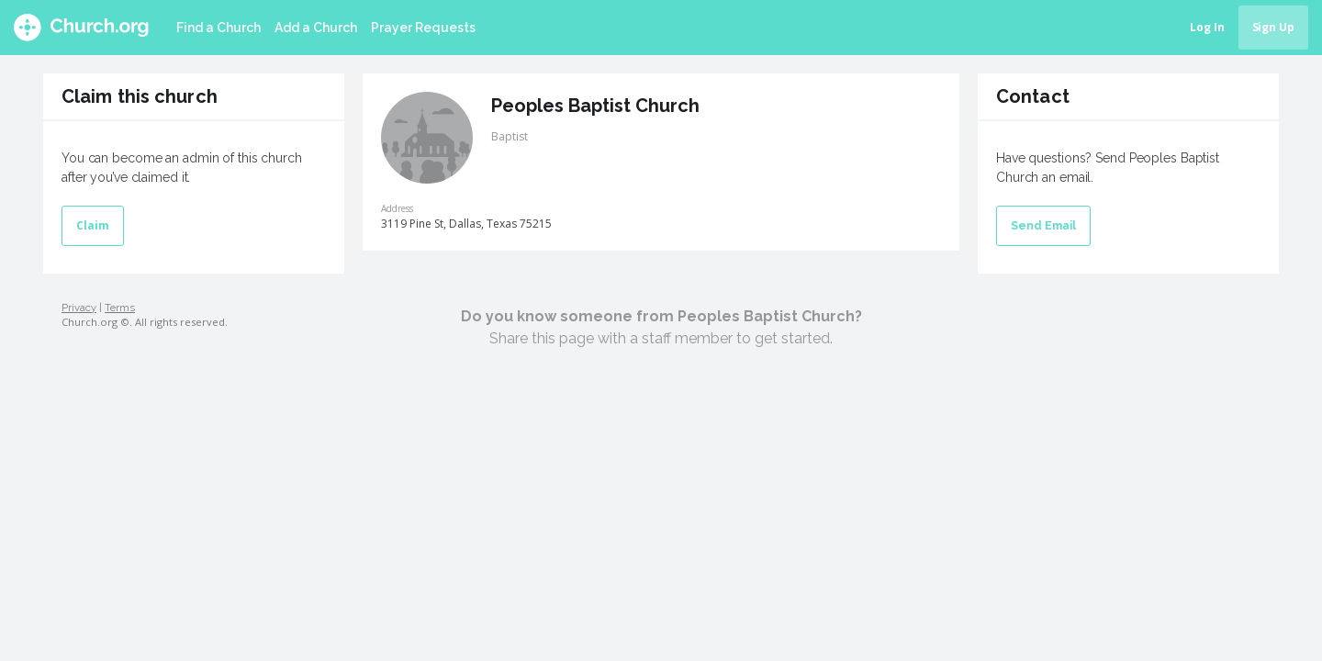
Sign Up (1273, 27)
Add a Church (315, 27)
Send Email (1043, 225)
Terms (120, 307)
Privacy (79, 307)
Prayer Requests (423, 27)
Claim (92, 225)
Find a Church (218, 27)
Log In (1207, 27)
